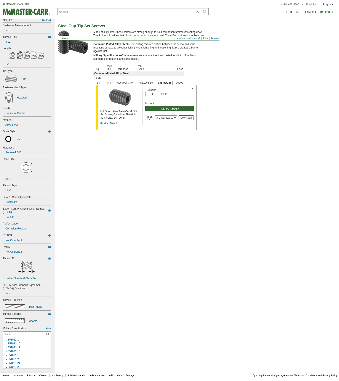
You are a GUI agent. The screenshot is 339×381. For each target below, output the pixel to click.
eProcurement (97, 375)
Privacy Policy (330, 375)
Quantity (152, 90)
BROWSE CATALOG (17, 4)
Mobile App (57, 375)
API (111, 375)
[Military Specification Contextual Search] (27, 334)
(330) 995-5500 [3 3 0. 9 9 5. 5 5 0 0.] (290, 4)
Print (205, 38)
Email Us (311, 4)
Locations (18, 375)
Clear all (46, 20)
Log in (328, 4)
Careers (43, 375)
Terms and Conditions (305, 375)
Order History (319, 12)
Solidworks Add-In (76, 375)
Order (292, 12)
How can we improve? (188, 38)
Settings (130, 375)
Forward (215, 38)
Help (119, 375)
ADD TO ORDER (169, 108)
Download (186, 117)
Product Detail (108, 123)
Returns (31, 375)
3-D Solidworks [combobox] (166, 117)
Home (6, 375)
